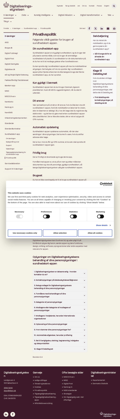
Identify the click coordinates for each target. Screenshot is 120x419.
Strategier (68, 394)
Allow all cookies (95, 233)
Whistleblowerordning (44, 403)
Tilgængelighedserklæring (45, 394)
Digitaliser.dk (10, 69)
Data (24, 15)
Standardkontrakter (13, 129)
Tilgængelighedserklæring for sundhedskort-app (16, 153)
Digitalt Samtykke (12, 64)
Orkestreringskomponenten (16, 118)
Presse (99, 6)
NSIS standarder (70, 390)
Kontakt (91, 6)
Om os (84, 6)
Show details (102, 225)
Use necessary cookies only (25, 233)
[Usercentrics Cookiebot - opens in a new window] (101, 184)
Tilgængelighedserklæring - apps (46, 398)
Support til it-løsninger (14, 169)
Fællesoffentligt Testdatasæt (16, 80)
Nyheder (60, 6)
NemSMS (8, 113)
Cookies (38, 387)
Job (79, 6)
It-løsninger (9, 15)
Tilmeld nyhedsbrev (42, 384)
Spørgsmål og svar (12, 142)
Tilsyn (6, 21)
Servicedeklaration (12, 164)
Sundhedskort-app (12, 134)
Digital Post (9, 59)
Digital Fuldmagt (11, 53)
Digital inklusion (65, 15)
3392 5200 (8, 388)
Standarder (9, 123)
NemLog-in (9, 107)
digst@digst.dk (10, 391)
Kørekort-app (10, 86)
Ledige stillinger (41, 380)
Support (9, 145)
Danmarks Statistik (100, 384)
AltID (7, 43)
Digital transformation (90, 15)
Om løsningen (10, 138)
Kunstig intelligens (42, 15)
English (106, 6)
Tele (109, 15)
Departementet (99, 380)
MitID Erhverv (10, 96)
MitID (7, 91)
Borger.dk (8, 48)
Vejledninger (10, 149)
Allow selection (60, 233)
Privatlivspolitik (11, 158)
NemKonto (9, 102)
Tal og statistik (70, 6)
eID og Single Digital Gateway (16, 75)
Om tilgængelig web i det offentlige (74, 398)
